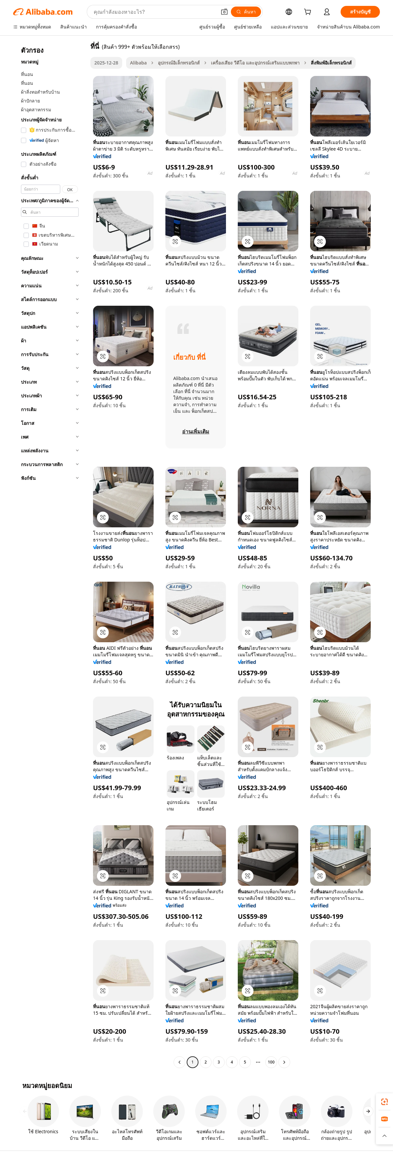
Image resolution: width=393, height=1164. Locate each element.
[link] (384, 1101)
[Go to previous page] (179, 1062)
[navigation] (50, 555)
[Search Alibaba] (154, 11)
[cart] (309, 12)
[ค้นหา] (246, 12)
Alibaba (138, 63)
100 (271, 1062)
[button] (224, 12)
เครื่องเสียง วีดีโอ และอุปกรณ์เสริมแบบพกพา (255, 63)
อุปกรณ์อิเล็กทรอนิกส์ (179, 63)
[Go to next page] (284, 1062)
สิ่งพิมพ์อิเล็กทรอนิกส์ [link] (331, 63)
